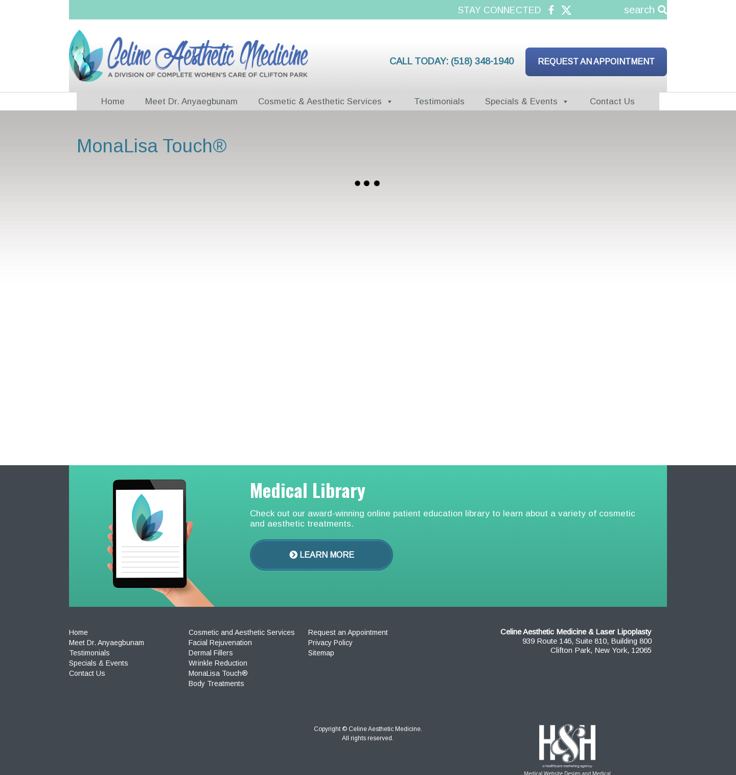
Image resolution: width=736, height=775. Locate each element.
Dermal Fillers (211, 653)
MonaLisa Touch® (218, 673)
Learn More (321, 555)
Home (113, 101)
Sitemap (321, 653)
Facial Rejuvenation (220, 643)
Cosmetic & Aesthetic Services (320, 101)
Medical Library (307, 489)
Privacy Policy (330, 643)
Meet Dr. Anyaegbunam (191, 101)
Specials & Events (521, 101)
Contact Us (612, 101)
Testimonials (439, 101)
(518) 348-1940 (482, 61)
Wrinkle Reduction (218, 663)
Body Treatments (216, 683)
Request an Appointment (596, 61)
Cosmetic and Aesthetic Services (242, 632)
